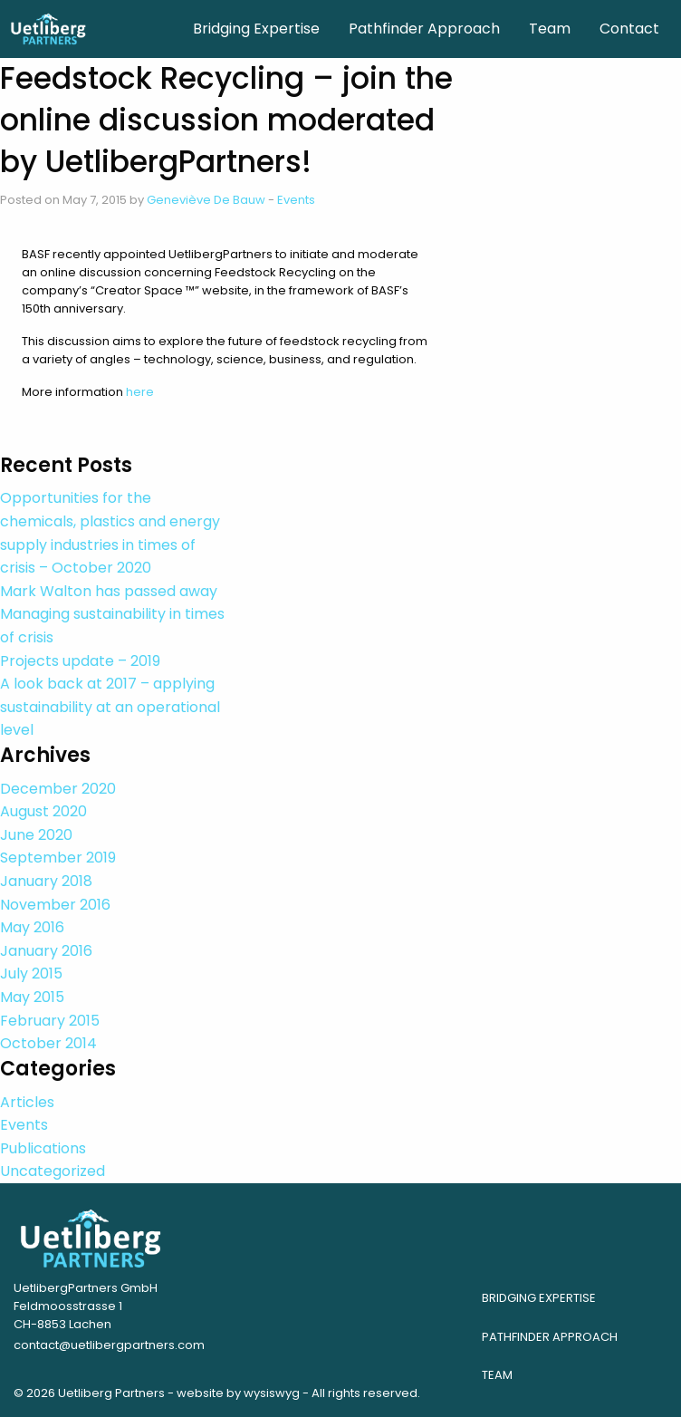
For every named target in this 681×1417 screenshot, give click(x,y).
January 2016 (46, 950)
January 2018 (46, 881)
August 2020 (43, 811)
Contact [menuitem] (629, 28)
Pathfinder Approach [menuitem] (424, 28)
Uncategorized (52, 1171)
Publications (43, 1148)
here (140, 391)
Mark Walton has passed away (108, 591)
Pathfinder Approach (550, 1336)
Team (497, 1374)
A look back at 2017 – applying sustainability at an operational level (110, 706)
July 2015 (31, 973)
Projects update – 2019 (80, 661)
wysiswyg (272, 1393)
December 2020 (58, 788)
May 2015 (32, 997)
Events (296, 199)
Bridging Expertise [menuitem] (256, 28)
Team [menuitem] (550, 28)
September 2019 (58, 857)
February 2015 (50, 1020)
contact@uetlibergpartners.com (109, 1345)
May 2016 (32, 927)
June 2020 (36, 834)
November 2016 (55, 904)
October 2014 (48, 1043)
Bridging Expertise (539, 1297)
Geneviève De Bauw (206, 199)
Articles (27, 1102)
